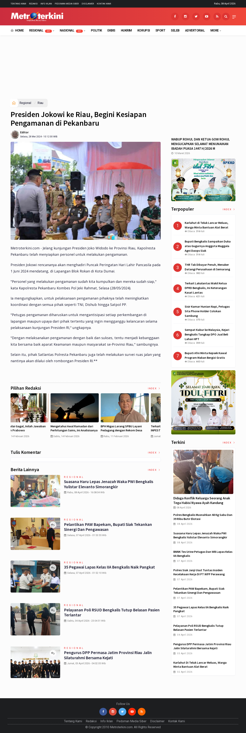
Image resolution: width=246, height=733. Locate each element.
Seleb (175, 30)
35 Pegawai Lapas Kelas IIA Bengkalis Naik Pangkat (109, 567)
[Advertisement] (123, 70)
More (214, 30)
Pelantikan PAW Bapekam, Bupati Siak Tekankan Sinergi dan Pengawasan (107, 527)
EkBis (111, 30)
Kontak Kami (104, 3)
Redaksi (33, 3)
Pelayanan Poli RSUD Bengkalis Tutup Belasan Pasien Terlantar (111, 612)
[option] (36, 418)
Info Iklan (46, 3)
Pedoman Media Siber (67, 3)
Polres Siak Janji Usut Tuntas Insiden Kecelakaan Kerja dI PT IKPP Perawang (199, 572)
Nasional (71, 31)
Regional (40, 31)
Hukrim (126, 30)
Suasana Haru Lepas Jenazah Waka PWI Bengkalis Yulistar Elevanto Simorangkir (108, 484)
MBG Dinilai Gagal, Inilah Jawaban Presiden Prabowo (134, 428)
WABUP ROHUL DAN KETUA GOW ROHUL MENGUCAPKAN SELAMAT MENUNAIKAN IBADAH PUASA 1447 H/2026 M (200, 144)
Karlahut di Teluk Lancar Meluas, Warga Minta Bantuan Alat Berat (200, 664)
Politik (96, 30)
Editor (24, 132)
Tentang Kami (18, 3)
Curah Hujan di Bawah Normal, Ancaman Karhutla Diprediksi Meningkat (32, 430)
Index (154, 388)
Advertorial (195, 30)
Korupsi (143, 30)
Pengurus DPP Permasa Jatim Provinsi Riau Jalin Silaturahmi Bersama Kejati (107, 655)
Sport (160, 30)
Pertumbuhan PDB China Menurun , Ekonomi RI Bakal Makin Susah (85, 428)
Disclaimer (88, 3)
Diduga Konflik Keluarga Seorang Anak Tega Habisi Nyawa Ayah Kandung (201, 500)
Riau (40, 103)
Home (17, 30)
